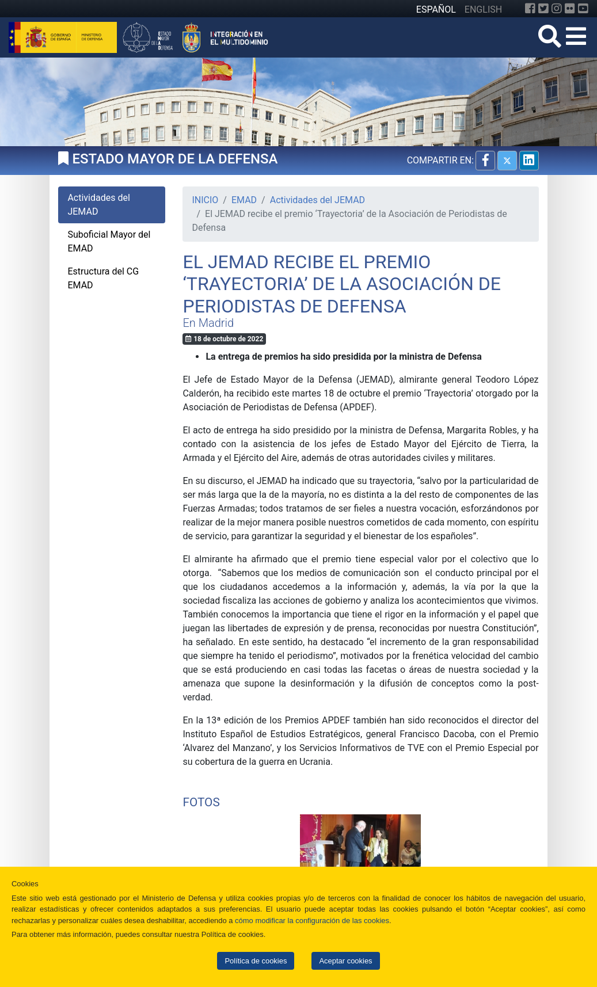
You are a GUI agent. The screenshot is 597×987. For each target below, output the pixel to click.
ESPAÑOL (436, 9)
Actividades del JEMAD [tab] (98, 204)
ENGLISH (483, 9)
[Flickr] (570, 9)
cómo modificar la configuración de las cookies (312, 920)
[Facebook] (530, 9)
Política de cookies (256, 960)
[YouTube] (583, 9)
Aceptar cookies (345, 960)
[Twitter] (543, 9)
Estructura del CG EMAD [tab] (103, 278)
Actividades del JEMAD (317, 200)
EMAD (244, 200)
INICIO (205, 200)
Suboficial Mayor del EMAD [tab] (108, 241)
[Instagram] (557, 9)
